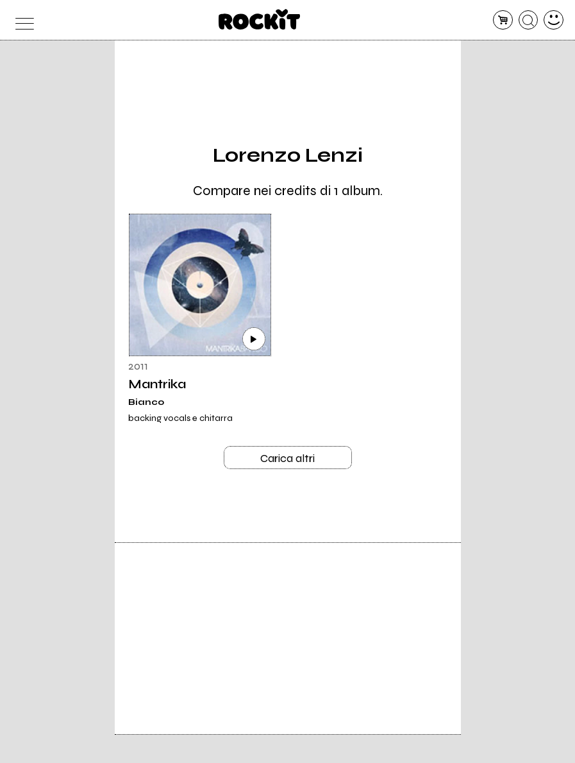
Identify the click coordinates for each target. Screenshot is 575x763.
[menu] (21, 20)
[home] (259, 19)
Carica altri (287, 458)
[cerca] (528, 20)
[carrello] (503, 20)
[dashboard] (553, 20)
